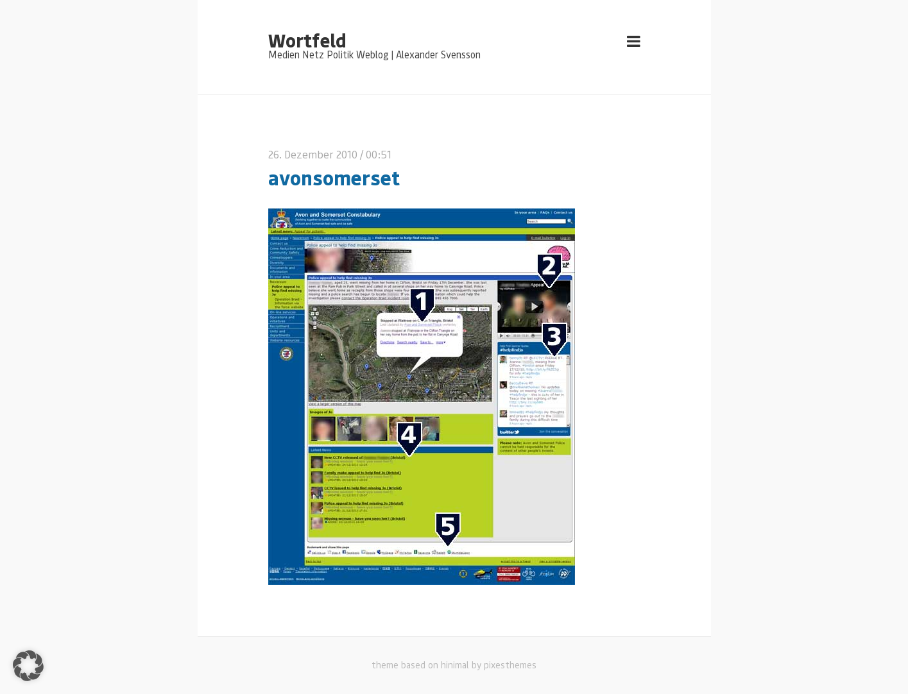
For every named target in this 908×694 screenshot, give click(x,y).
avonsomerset (334, 177)
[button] (28, 666)
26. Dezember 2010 (312, 154)
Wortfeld (307, 39)
